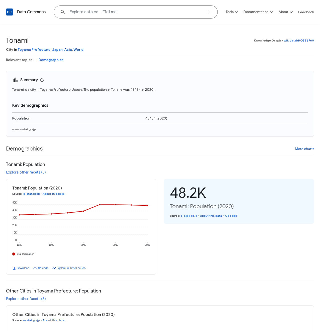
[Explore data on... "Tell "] (136, 12)
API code (43, 268)
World (79, 49)
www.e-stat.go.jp (24, 129)
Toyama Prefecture (34, 49)
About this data (53, 194)
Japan (57, 49)
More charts (304, 148)
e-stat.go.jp (31, 194)
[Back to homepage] (9, 12)
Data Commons (31, 12)
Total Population (25, 254)
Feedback (306, 12)
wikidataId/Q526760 (299, 40)
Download (23, 268)
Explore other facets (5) (26, 172)
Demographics (51, 60)
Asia (68, 49)
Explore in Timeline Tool (71, 268)
